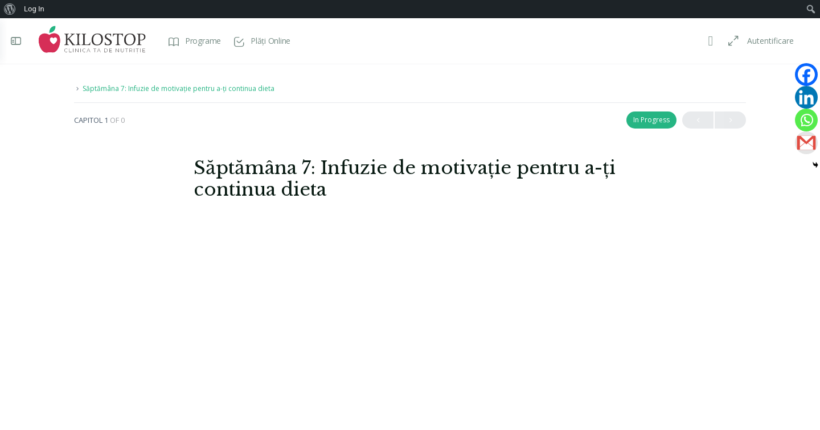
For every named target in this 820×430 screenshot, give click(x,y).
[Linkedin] (806, 97)
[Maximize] (728, 41)
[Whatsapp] (806, 120)
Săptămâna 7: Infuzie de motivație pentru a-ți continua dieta (178, 88)
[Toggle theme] (707, 41)
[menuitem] (10, 9)
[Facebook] (806, 74)
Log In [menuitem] (34, 9)
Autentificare (767, 40)
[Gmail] (806, 142)
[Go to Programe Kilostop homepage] (95, 39)
